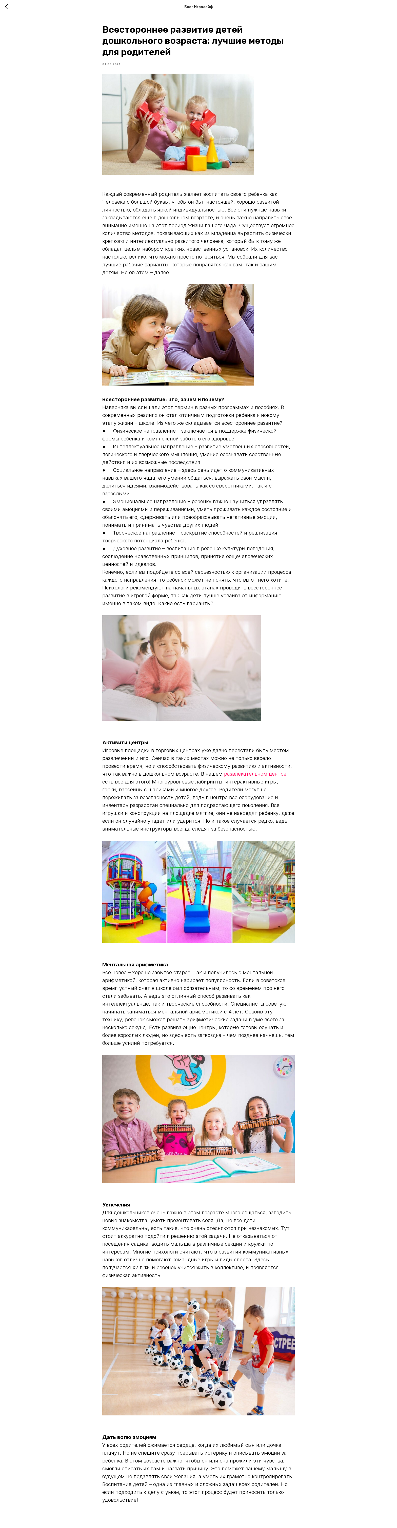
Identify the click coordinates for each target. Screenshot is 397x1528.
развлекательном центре (255, 774)
